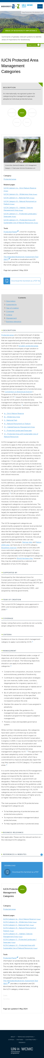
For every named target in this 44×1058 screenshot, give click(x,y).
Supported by (11, 304)
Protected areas (10, 179)
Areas (22, 113)
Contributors (30, 1039)
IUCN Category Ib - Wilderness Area (20, 194)
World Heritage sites (25, 558)
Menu (40, 6)
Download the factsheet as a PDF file (25, 281)
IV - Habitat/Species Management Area (19, 427)
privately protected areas (28, 346)
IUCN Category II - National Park (19, 198)
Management (11, 318)
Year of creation (12, 308)
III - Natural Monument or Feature (17, 424)
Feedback (22, 1042)
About (13, 1037)
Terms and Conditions (25, 1037)
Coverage (10, 311)
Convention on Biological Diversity (18, 392)
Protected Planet (10, 232)
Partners (19, 1039)
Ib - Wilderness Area (12, 417)
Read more (32, 45)
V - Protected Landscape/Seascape (18, 430)
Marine (16, 122)
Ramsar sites (27, 542)
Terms (27, 122)
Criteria (9, 315)
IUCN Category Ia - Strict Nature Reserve (22, 919)
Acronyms (12, 113)
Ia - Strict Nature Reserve (14, 413)
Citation (11, 1039)
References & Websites (15, 854)
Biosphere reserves (8, 548)
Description (10, 301)
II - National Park (10, 420)
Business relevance (13, 322)
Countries (32, 113)
